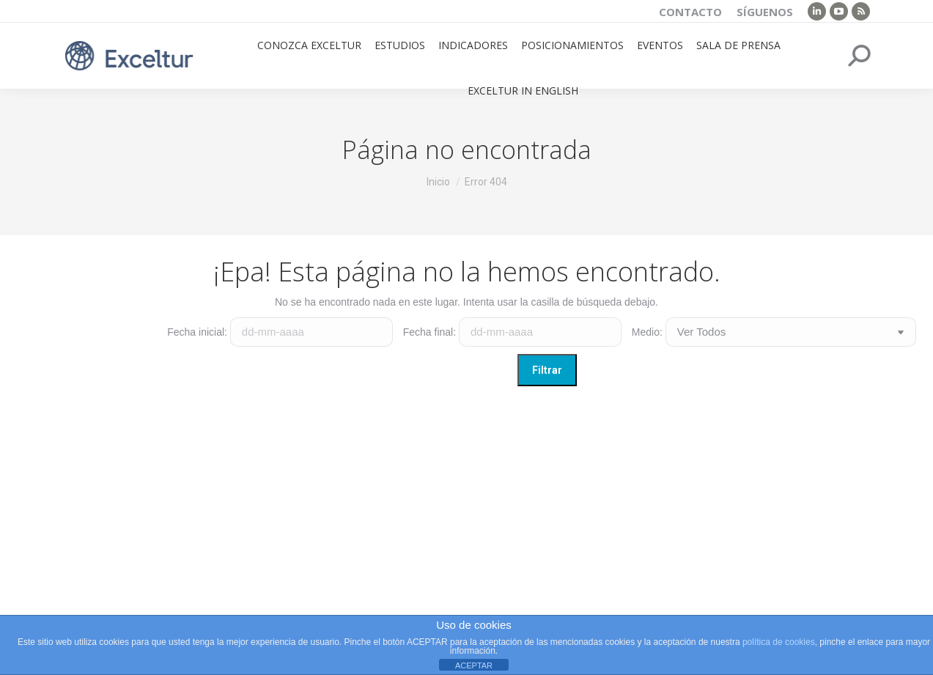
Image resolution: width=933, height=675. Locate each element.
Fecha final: (429, 332)
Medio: (647, 332)
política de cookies (778, 642)
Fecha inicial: (197, 332)
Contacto (690, 11)
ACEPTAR (474, 665)
